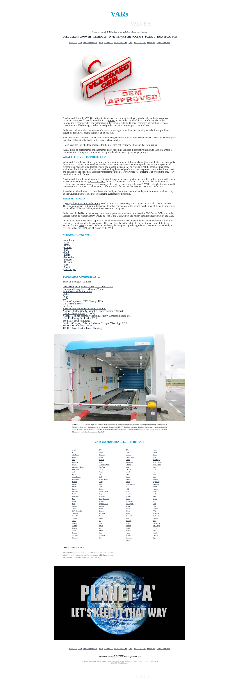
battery (87, 145)
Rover (154, 462)
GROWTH (85, 36)
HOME (101, 43)
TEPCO (67, 328)
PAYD (130, 43)
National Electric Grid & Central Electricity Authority (89, 311)
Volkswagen (70, 269)
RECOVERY (151, 43)
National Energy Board (74, 313)
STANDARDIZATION (90, 43)
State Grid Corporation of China (78, 325)
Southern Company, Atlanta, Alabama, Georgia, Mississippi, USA (95, 323)
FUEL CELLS (70, 36)
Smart (67, 267)
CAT (73, 511)
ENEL (66, 294)
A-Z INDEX (110, 31)
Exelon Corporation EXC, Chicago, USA (83, 301)
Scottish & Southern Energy (76, 320)
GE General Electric (73, 303)
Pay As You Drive (96, 181)
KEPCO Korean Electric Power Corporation (84, 308)
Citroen (67, 247)
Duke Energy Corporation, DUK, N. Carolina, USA (88, 286)
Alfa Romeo (70, 240)
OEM (81, 225)
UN (175, 36)
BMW (67, 245)
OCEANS (138, 36)
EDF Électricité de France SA (77, 291)
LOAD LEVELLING (120, 43)
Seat (66, 264)
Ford (66, 252)
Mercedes (69, 257)
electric (113, 427)
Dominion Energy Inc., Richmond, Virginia (84, 289)
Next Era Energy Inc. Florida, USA (80, 318)
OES (142, 145)
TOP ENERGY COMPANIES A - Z (81, 276)
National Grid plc (71, 316)
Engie (65, 296)
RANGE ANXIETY (140, 43)
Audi (66, 242)
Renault (68, 262)
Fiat (66, 250)
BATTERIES (73, 43)
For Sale (159, 462)
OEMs (111, 120)
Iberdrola (67, 306)
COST (80, 43)
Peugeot (68, 259)
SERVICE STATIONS (163, 43)
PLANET (150, 36)
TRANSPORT (164, 36)
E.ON (65, 298)
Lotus (67, 254)
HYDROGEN (100, 36)
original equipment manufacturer (82, 203)
